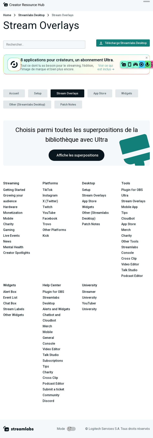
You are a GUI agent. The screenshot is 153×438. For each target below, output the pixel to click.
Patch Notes (68, 104)
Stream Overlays (67, 93)
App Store (99, 93)
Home (7, 15)
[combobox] (44, 45)
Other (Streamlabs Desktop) (27, 104)
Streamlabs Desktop (31, 15)
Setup (37, 93)
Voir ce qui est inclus (105, 67)
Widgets (126, 93)
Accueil (14, 93)
